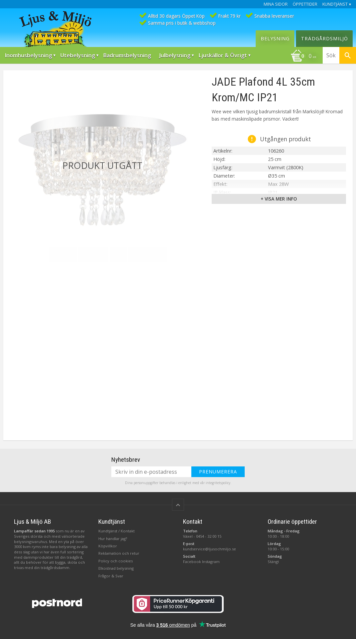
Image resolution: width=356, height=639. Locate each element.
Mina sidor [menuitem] (276, 4)
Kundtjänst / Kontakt (116, 530)
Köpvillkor (107, 545)
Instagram (211, 561)
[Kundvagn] (303, 57)
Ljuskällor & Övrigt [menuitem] (223, 55)
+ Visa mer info (279, 199)
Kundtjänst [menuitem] (335, 4)
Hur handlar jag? (112, 538)
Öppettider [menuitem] (305, 4)
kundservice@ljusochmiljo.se (209, 548)
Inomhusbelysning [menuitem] (28, 55)
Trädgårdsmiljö (324, 38)
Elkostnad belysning (116, 568)
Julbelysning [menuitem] (174, 55)
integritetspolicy (218, 482)
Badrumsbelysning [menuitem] (127, 55)
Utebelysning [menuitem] (77, 55)
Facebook (192, 561)
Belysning (275, 38)
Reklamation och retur (118, 553)
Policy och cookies (115, 560)
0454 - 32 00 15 (208, 536)
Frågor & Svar (110, 575)
